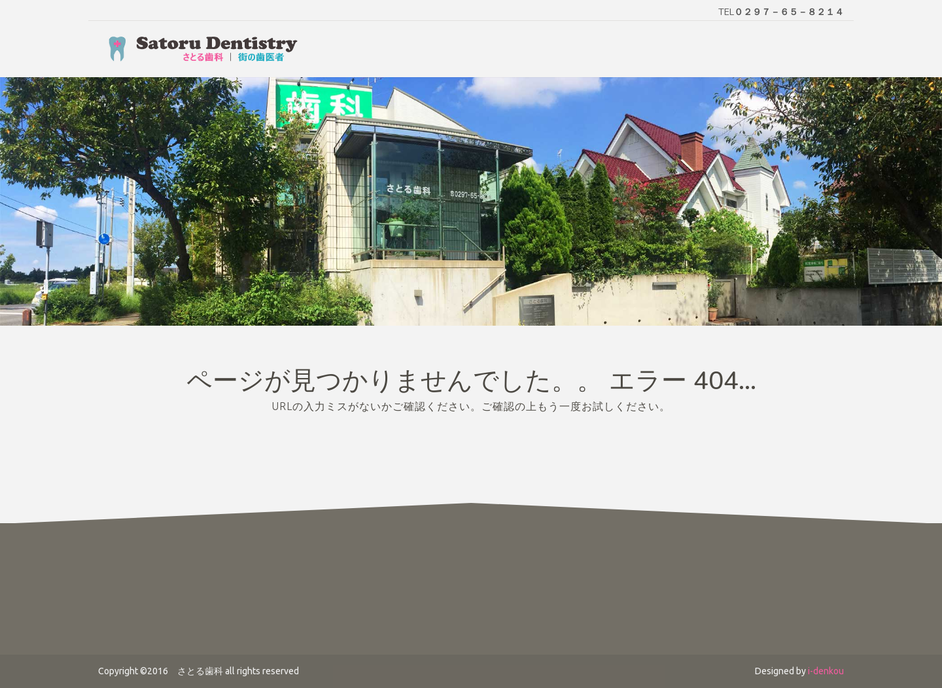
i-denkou (826, 671)
